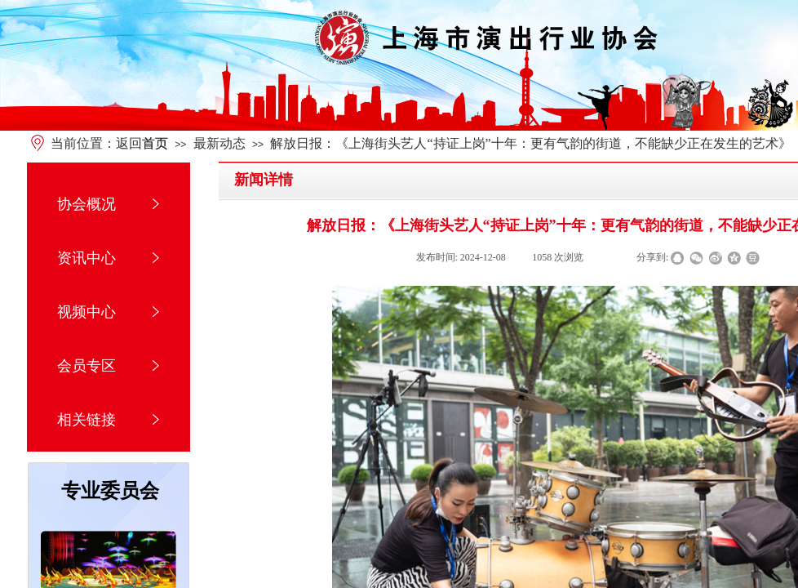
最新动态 (219, 143)
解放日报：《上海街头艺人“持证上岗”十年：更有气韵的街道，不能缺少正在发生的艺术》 (530, 143)
